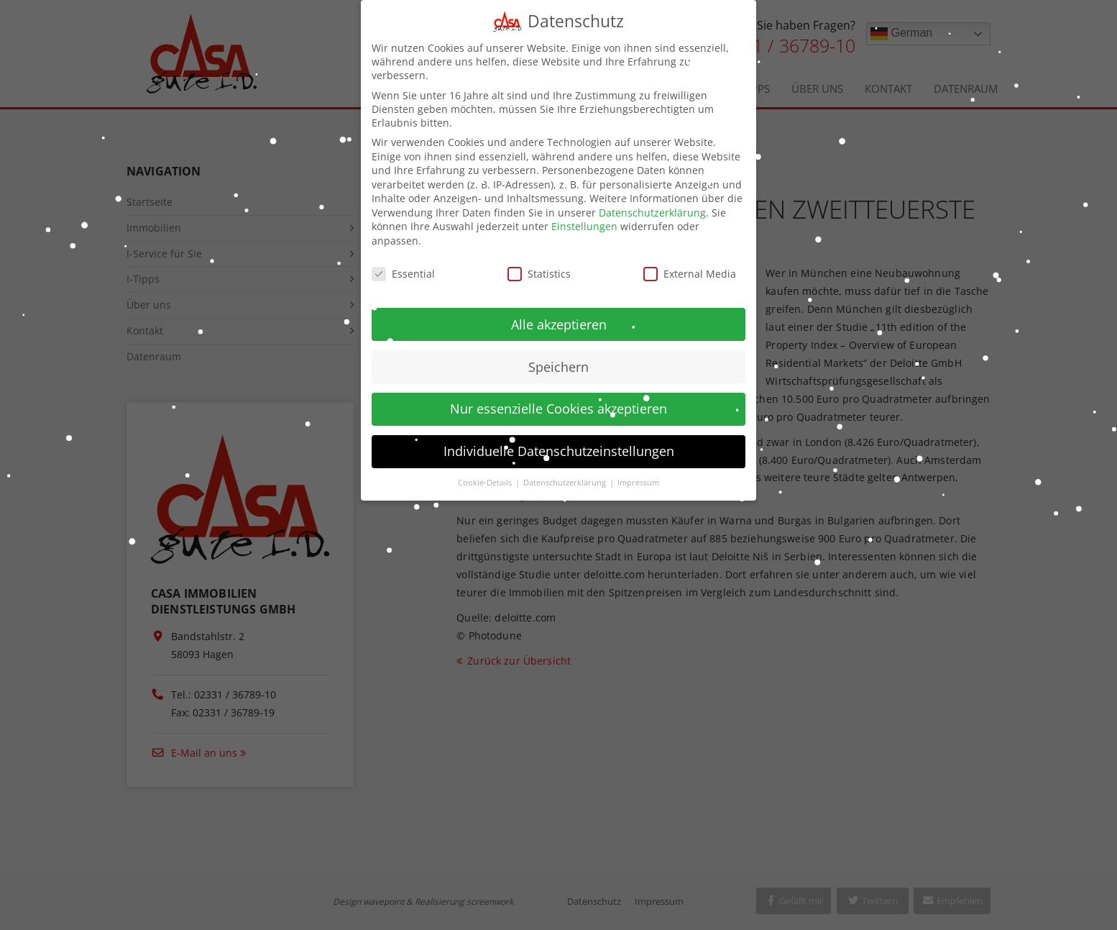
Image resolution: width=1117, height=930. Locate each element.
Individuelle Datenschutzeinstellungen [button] (558, 436)
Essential (403, 259)
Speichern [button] (558, 351)
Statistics (539, 259)
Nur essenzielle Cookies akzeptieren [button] (558, 394)
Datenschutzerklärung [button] (565, 468)
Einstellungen (584, 212)
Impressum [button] (638, 468)
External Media (689, 259)
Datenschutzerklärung (652, 198)
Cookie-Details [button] (486, 468)
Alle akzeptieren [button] (559, 309)
